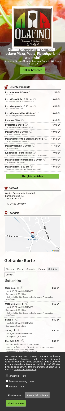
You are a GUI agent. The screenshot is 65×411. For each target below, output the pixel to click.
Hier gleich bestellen (32, 176)
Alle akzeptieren (16, 403)
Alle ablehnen (14, 395)
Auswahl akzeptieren (37, 395)
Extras (41, 269)
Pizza (20, 269)
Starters (10, 269)
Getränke (52, 269)
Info (24, 375)
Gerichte (30, 269)
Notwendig (13, 375)
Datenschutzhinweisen (25, 369)
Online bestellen (32, 70)
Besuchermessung (17, 381)
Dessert (10, 274)
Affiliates (12, 386)
